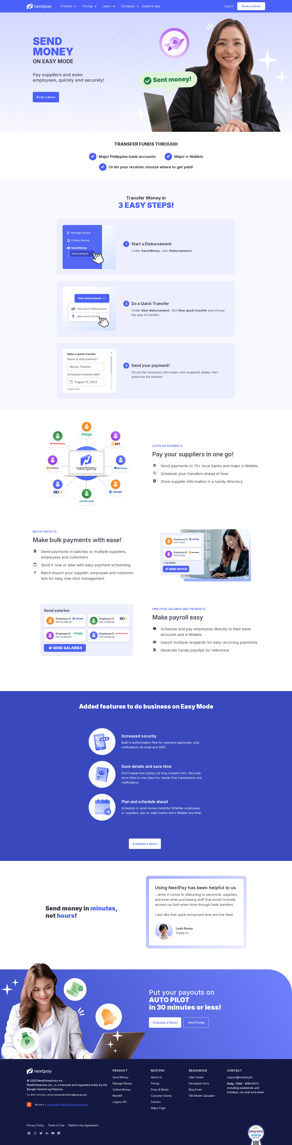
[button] (69, 6)
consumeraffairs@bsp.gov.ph (70, 1094)
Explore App (151, 6)
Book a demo (45, 97)
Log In (229, 6)
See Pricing (196, 1022)
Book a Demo (251, 6)
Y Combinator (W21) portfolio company (66, 1104)
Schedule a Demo (165, 1022)
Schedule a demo (145, 844)
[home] (39, 6)
